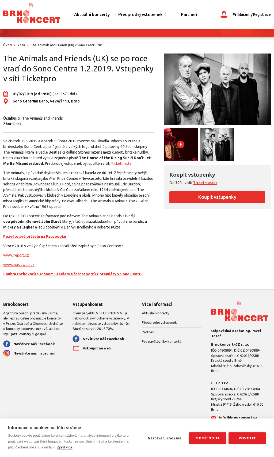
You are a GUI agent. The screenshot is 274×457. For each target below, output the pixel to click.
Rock (21, 45)
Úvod (7, 45)
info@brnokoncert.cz (238, 417)
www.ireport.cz (16, 255)
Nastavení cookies (163, 438)
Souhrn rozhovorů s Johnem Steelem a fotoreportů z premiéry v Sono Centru (73, 274)
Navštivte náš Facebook (34, 344)
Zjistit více (65, 447)
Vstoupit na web (97, 348)
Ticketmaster (122, 163)
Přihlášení (241, 14)
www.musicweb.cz (19, 264)
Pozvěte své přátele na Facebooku (34, 236)
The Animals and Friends (42, 118)
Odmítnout (207, 438)
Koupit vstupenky (217, 197)
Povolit (247, 438)
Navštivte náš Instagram (34, 353)
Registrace (262, 14)
